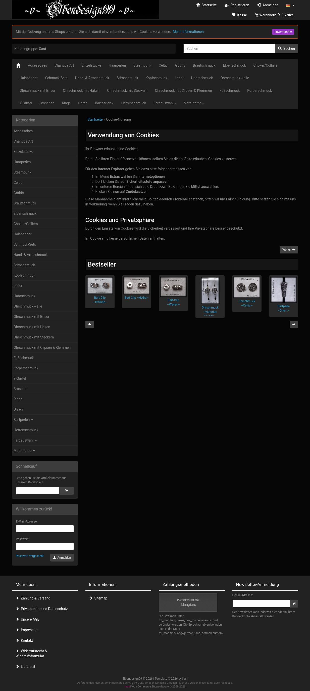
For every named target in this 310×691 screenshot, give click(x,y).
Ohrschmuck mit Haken (32, 327)
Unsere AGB (27, 619)
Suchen (286, 49)
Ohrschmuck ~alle (28, 306)
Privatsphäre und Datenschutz (42, 609)
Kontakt (24, 640)
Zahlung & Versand (33, 598)
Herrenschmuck (26, 430)
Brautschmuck (25, 203)
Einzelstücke (23, 152)
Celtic (18, 183)
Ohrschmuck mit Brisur (31, 317)
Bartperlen (23, 420)
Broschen (21, 389)
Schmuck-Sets (25, 244)
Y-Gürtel (20, 378)
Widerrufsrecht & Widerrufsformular (31, 653)
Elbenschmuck (25, 213)
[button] (290, 5)
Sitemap (98, 598)
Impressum (27, 630)
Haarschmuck (24, 296)
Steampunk (22, 172)
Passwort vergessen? (30, 556)
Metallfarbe (24, 451)
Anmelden (62, 557)
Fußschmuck (24, 358)
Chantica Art (23, 141)
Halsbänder (23, 234)
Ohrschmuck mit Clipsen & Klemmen (42, 348)
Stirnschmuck (24, 265)
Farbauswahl (25, 440)
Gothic (19, 193)
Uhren (18, 409)
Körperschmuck (26, 368)
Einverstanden (283, 32)
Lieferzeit (25, 667)
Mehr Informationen (188, 32)
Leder (18, 286)
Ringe (18, 399)
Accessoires (23, 131)
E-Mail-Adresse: (26, 521)
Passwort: (22, 539)
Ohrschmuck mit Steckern (34, 337)
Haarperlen (22, 162)
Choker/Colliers (26, 224)
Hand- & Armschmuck (31, 255)
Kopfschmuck (24, 275)
